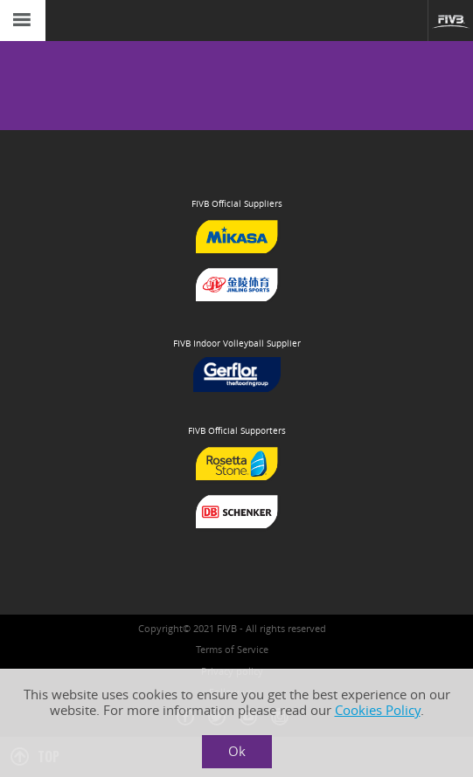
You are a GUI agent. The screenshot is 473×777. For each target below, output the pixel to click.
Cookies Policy (378, 710)
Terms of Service (232, 649)
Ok (237, 751)
